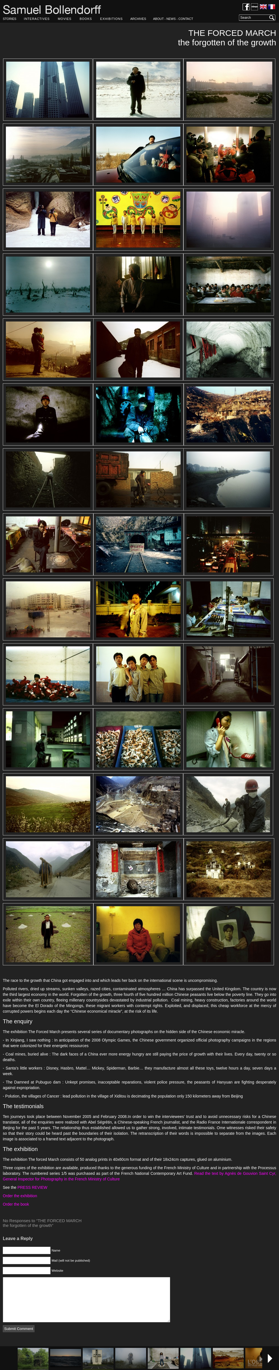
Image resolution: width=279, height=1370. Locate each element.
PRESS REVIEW (32, 1187)
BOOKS (86, 18)
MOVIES (65, 18)
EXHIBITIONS (111, 18)
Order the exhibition (20, 1196)
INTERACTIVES (37, 18)
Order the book (16, 1204)
